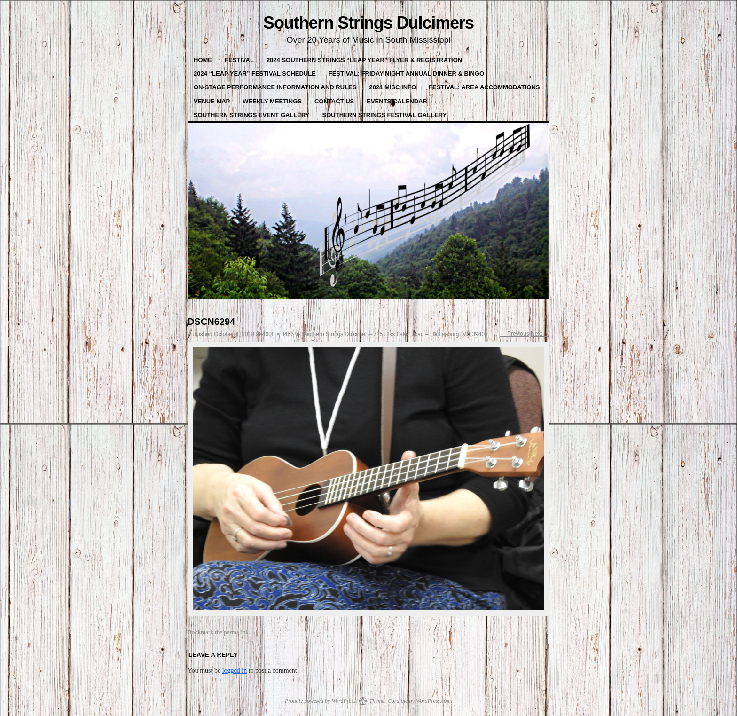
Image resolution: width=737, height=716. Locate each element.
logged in (234, 670)
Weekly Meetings (272, 101)
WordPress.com (433, 701)
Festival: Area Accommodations (484, 87)
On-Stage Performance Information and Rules (275, 87)
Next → (540, 333)
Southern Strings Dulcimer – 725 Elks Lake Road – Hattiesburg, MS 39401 (394, 334)
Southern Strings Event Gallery (252, 114)
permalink (236, 632)
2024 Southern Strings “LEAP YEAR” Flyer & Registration (364, 59)
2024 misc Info (392, 87)
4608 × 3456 (278, 334)
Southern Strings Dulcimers (368, 22)
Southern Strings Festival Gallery (384, 114)
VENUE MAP (212, 101)
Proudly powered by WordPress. (321, 701)
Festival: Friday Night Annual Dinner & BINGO (406, 73)
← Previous (514, 333)
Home (203, 59)
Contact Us (334, 101)
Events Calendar (397, 101)
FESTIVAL (239, 59)
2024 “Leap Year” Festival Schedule (255, 73)
